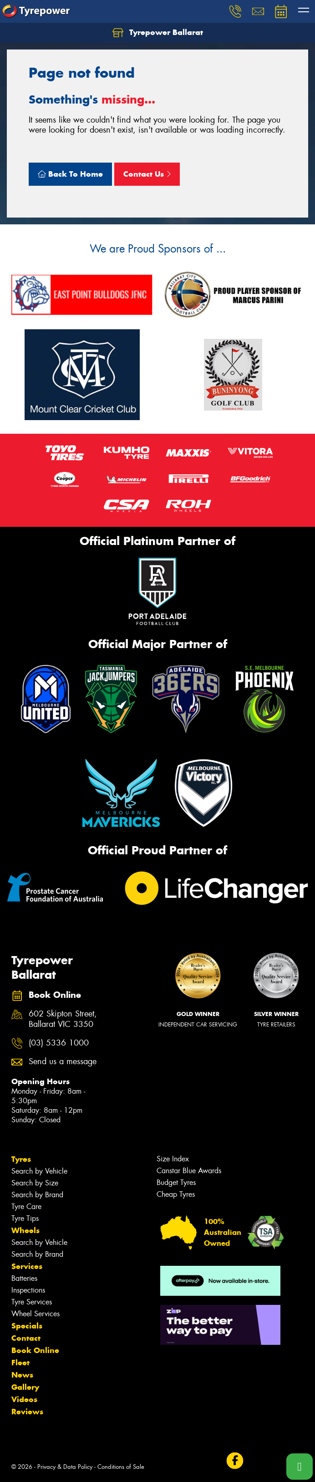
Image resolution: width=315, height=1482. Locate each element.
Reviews (27, 1412)
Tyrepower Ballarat (157, 32)
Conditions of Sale (120, 1467)
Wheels (25, 1230)
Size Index (173, 1159)
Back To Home (70, 174)
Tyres (21, 1159)
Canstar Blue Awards (189, 1170)
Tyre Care (26, 1206)
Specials (26, 1326)
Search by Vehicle (39, 1171)
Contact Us (147, 174)
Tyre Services (31, 1302)
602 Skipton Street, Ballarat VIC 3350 (63, 1019)
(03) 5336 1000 (59, 1043)
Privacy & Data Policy (64, 1467)
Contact (26, 1338)
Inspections (28, 1290)
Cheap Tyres (176, 1194)
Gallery (25, 1387)
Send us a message (63, 1061)
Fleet (20, 1363)
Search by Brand (37, 1194)
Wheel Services (35, 1313)
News (22, 1375)
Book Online (35, 1350)
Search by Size (34, 1183)
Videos (24, 1399)
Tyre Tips (25, 1218)
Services (26, 1266)
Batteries (24, 1278)
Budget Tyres (176, 1182)
